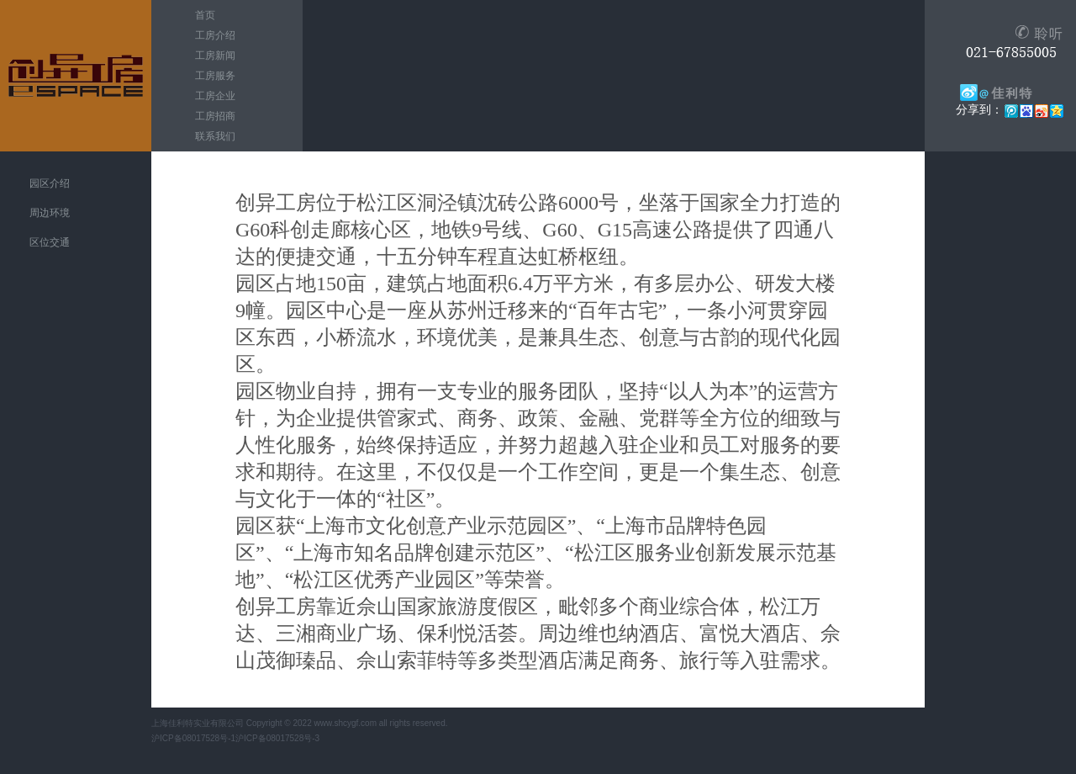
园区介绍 (49, 183)
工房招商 (215, 116)
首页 (205, 15)
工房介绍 (215, 35)
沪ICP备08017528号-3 (277, 738)
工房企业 (215, 96)
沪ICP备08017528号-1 (193, 738)
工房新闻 (215, 55)
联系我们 (215, 136)
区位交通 (49, 242)
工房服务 (215, 76)
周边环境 (49, 213)
